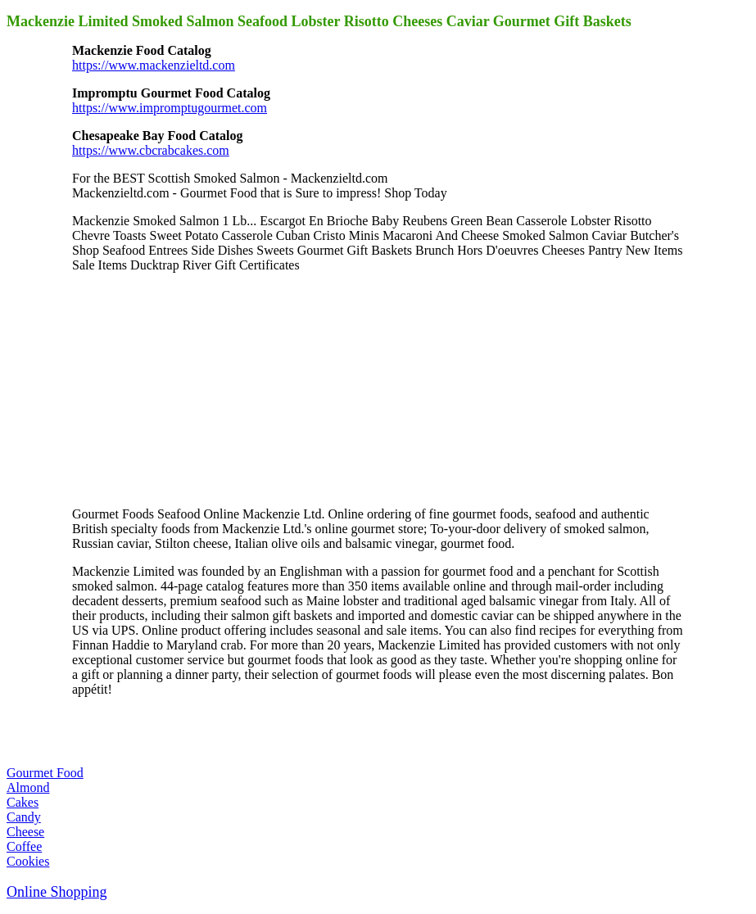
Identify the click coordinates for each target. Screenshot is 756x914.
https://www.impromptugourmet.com (169, 108)
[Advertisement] (195, 388)
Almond (28, 787)
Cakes (22, 802)
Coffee (24, 846)
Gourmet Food (45, 773)
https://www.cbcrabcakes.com (150, 150)
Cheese (25, 832)
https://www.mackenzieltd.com (153, 65)
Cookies (28, 861)
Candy (24, 817)
